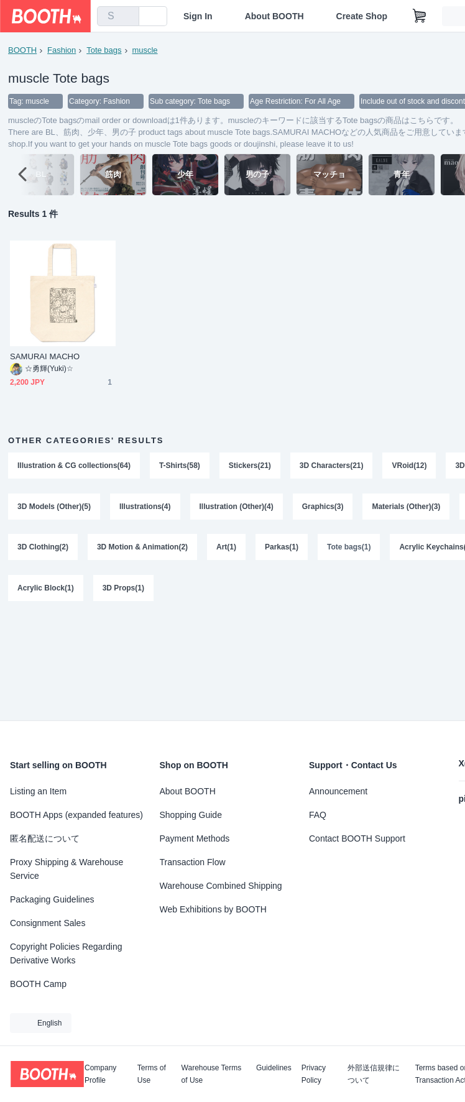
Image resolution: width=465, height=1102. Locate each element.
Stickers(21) (250, 466)
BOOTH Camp (38, 984)
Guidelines (274, 1068)
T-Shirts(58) (179, 466)
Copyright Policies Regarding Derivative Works (66, 953)
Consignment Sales (47, 923)
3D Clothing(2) (42, 548)
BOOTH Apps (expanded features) (76, 815)
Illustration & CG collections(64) (74, 466)
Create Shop (361, 16)
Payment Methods (195, 838)
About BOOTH (274, 16)
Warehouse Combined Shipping (221, 886)
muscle (145, 50)
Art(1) (226, 548)
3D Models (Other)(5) (54, 507)
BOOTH (22, 50)
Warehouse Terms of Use (212, 1074)
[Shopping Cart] (419, 16)
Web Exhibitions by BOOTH (213, 909)
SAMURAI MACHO (45, 357)
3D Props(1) (123, 589)
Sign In (198, 16)
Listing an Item (38, 791)
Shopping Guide (191, 815)
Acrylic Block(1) (45, 589)
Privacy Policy (314, 1074)
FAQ (317, 815)
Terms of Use (151, 1074)
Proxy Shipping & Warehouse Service (66, 869)
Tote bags (103, 50)
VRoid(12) (409, 466)
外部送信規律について (374, 1074)
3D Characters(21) (332, 466)
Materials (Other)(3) (406, 507)
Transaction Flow (193, 862)
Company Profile (100, 1074)
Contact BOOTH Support (357, 838)
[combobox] (118, 16)
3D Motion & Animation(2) (142, 548)
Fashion (61, 50)
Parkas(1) (281, 548)
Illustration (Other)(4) (237, 507)
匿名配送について (45, 838)
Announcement (338, 791)
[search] (126, 16)
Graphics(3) (323, 507)
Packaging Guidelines (52, 899)
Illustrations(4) (145, 507)
